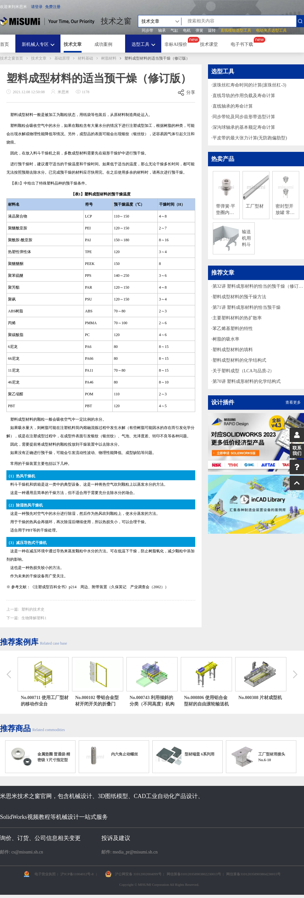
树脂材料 (108, 58)
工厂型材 (255, 206)
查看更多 (293, 402)
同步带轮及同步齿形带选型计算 (243, 116)
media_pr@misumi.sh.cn (135, 852)
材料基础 (85, 58)
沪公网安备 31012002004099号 (138, 874)
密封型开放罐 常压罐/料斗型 (285, 210)
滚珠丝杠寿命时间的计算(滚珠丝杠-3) (249, 85)
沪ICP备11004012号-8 (76, 874)
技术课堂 (209, 44)
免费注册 (52, 6)
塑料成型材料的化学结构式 (239, 360)
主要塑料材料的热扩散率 (237, 318)
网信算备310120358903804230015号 (253, 874)
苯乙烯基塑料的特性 (232, 328)
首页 (4, 44)
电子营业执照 (45, 874)
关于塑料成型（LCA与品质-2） (243, 370)
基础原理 (62, 58)
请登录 (37, 6)
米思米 (47, 21)
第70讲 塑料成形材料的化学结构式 (246, 381)
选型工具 (140, 44)
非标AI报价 (175, 44)
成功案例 (103, 44)
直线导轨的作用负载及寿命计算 (243, 95)
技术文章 (73, 44)
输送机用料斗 (246, 238)
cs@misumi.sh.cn (27, 852)
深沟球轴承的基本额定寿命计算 (243, 127)
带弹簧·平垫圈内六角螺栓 (225, 210)
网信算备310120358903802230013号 (194, 874)
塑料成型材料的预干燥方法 (239, 296)
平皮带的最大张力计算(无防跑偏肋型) (249, 138)
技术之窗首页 (11, 58)
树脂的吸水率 (225, 339)
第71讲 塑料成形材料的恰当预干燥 (246, 307)
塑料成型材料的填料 (232, 349)
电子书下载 (242, 44)
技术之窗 (116, 21)
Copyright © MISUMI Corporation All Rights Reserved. (159, 884)
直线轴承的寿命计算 (232, 106)
